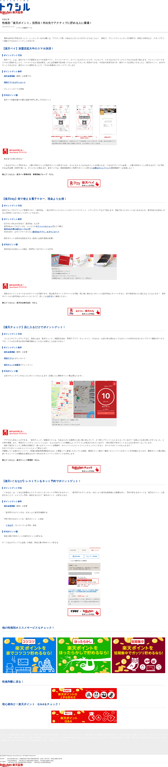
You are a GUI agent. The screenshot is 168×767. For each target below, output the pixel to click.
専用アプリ (8, 358)
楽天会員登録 (9, 76)
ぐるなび (9, 525)
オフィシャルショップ (45, 226)
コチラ (49, 296)
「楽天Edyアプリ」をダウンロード (45, 232)
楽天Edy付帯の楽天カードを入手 (17, 229)
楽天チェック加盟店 (12, 365)
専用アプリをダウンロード (15, 82)
